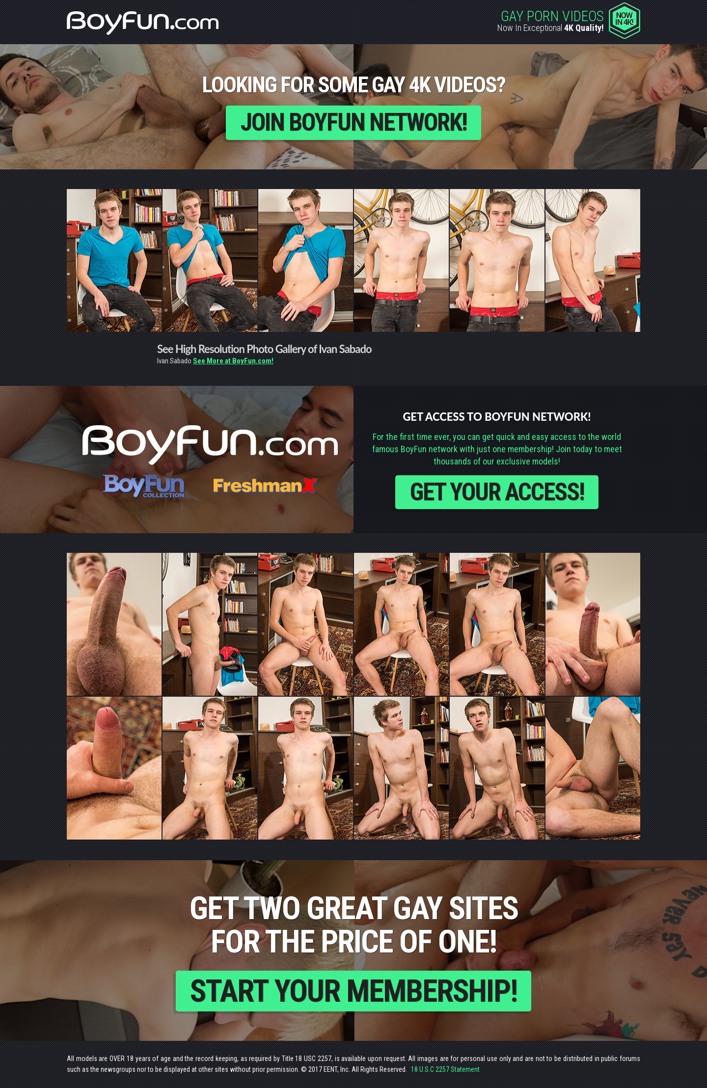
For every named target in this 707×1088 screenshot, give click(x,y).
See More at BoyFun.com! (233, 360)
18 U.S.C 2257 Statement (445, 1070)
